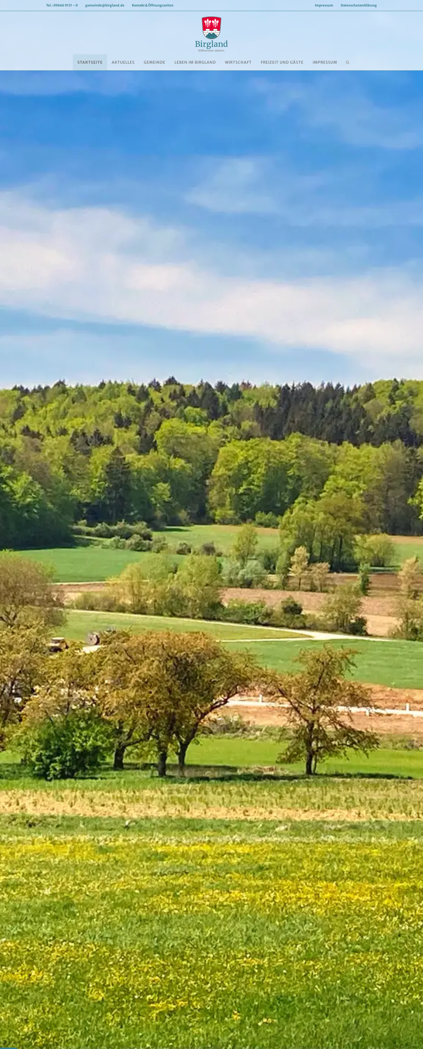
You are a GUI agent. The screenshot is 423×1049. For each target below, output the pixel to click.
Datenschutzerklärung (359, 5)
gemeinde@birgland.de (104, 5)
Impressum (324, 5)
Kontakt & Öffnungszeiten (152, 5)
